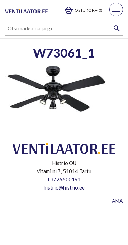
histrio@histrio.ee (64, 187)
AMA (117, 201)
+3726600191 (64, 179)
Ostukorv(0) (88, 10)
